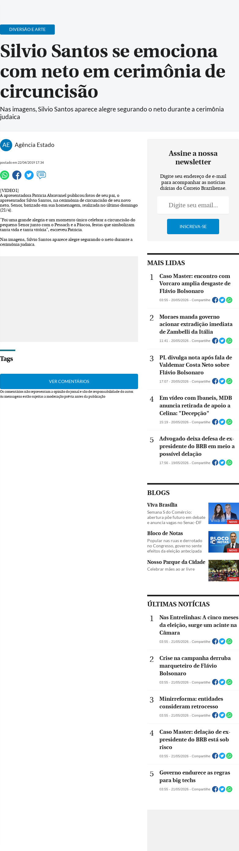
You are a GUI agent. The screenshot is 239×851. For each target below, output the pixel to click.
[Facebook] (194, 10)
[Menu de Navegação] (16, 8)
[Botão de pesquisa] (34, 8)
